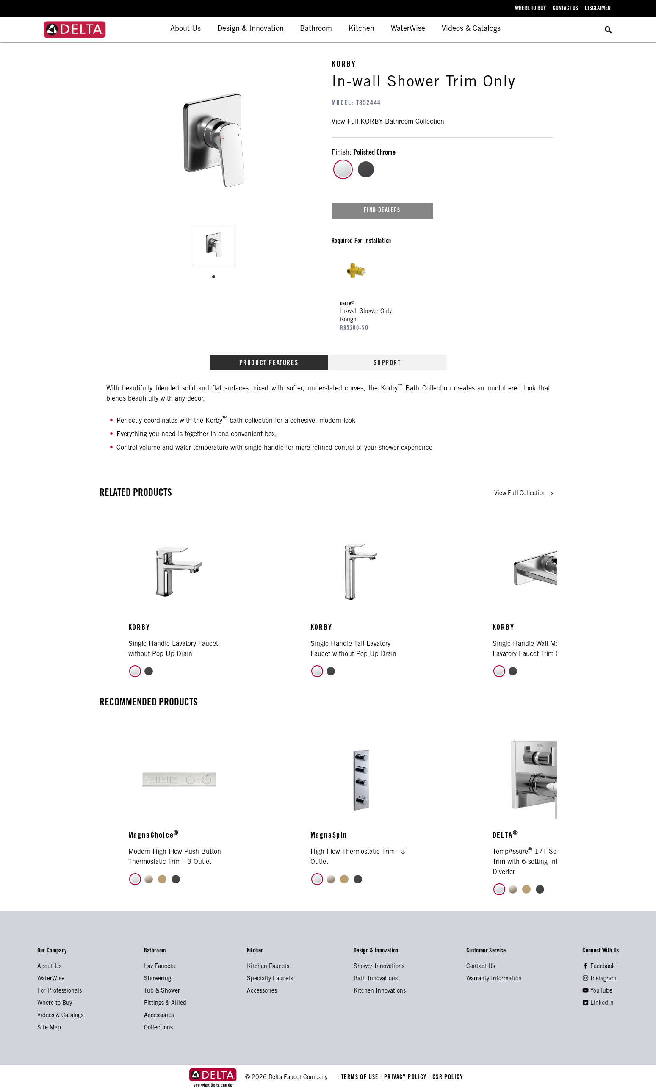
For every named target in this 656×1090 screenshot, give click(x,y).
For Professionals (59, 991)
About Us (185, 29)
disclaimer (598, 9)
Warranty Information (494, 979)
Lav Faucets (159, 967)
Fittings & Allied (165, 1004)
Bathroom (316, 29)
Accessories (159, 1016)
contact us (565, 9)
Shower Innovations (379, 967)
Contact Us (480, 967)
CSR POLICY (446, 1078)
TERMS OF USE (359, 1078)
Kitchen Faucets (268, 967)
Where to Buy (54, 1004)
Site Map (49, 1028)
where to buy (530, 9)
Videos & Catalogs (471, 29)
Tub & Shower (162, 991)
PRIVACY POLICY (404, 1078)
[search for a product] (608, 29)
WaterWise (408, 29)
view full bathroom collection (388, 122)
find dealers (382, 211)
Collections (158, 1028)
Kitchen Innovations (380, 991)
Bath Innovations (376, 979)
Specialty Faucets (270, 979)
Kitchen (361, 29)
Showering (157, 979)
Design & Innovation (250, 29)
